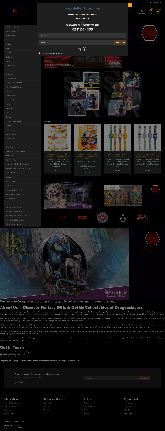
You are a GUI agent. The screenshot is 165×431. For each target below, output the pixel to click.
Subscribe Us (120, 42)
